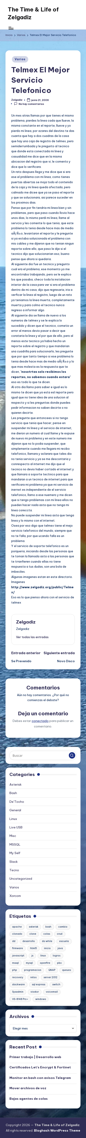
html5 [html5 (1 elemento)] (33, 948)
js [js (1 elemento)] (32, 955)
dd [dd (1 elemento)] (13, 941)
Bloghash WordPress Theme (57, 1130)
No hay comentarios (29, 104)
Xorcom (15, 896)
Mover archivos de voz (27, 1088)
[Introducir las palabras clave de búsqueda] (43, 755)
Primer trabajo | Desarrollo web (35, 1057)
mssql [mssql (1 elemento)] (15, 962)
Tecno (14, 870)
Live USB (15, 827)
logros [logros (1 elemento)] (56, 955)
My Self (14, 853)
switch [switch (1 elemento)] (56, 984)
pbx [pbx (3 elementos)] (59, 962)
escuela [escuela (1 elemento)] (64, 941)
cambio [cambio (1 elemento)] (62, 926)
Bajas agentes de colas (28, 1099)
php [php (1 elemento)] (14, 970)
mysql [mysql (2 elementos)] (29, 962)
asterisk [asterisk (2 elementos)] (33, 926)
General (15, 810)
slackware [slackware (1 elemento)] (18, 984)
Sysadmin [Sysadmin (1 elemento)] (17, 991)
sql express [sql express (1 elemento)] (38, 984)
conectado (40, 721)
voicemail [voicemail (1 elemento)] (52, 991)
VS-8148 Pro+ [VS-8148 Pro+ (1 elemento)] (20, 999)
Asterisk (15, 784)
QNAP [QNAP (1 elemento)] (51, 970)
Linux (13, 819)
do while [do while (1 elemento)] (47, 941)
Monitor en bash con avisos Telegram (40, 1078)
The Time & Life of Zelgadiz (33, 13)
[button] (32, 637)
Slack (13, 862)
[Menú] (10, 28)
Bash (13, 793)
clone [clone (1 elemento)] (32, 933)
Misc (12, 836)
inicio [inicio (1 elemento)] (47, 948)
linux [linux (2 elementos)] (43, 955)
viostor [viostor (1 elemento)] (35, 991)
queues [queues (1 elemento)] (66, 970)
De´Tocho (16, 802)
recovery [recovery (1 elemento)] (17, 977)
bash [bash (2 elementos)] (48, 926)
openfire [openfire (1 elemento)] (45, 962)
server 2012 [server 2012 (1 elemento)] (50, 977)
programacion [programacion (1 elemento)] (32, 970)
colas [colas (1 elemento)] (46, 933)
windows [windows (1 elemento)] (40, 999)
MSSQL (14, 844)
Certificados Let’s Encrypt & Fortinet (40, 1067)
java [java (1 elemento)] (60, 948)
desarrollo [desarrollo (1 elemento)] (28, 941)
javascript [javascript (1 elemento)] (18, 955)
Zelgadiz (26, 622)
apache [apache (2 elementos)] (17, 926)
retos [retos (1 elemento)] (33, 977)
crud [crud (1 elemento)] (59, 933)
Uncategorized (20, 879)
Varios (20, 59)
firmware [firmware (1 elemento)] (17, 948)
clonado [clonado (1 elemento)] (17, 933)
